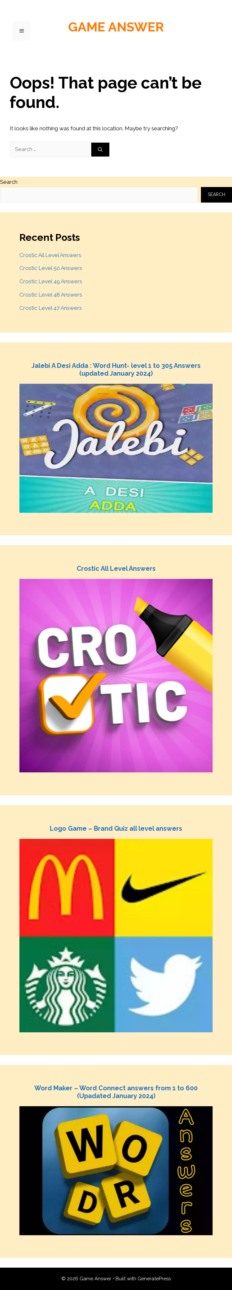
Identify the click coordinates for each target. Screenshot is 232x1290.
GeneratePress (154, 1279)
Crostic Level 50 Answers (50, 268)
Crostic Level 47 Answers (50, 308)
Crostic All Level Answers (50, 255)
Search (8, 182)
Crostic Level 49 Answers (50, 281)
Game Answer (116, 26)
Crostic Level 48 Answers (50, 294)
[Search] (100, 150)
